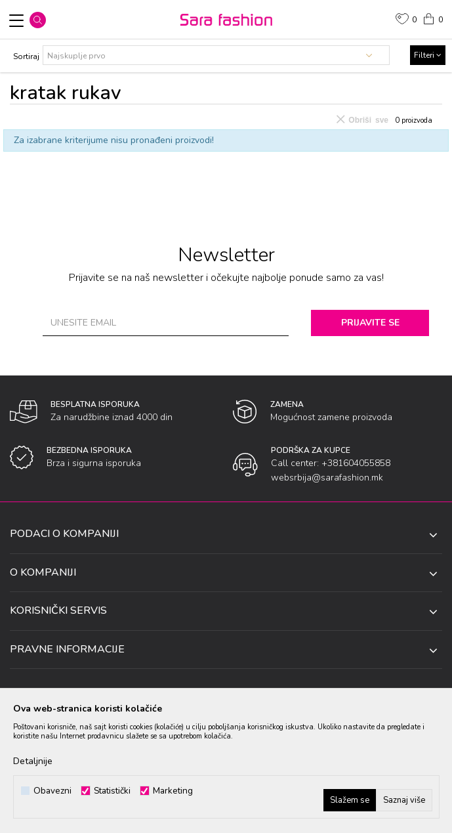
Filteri (428, 55)
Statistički (112, 791)
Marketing (173, 791)
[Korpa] (432, 17)
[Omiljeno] (406, 20)
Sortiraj (26, 56)
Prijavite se (370, 322)
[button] (38, 20)
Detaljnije (32, 761)
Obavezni (52, 791)
